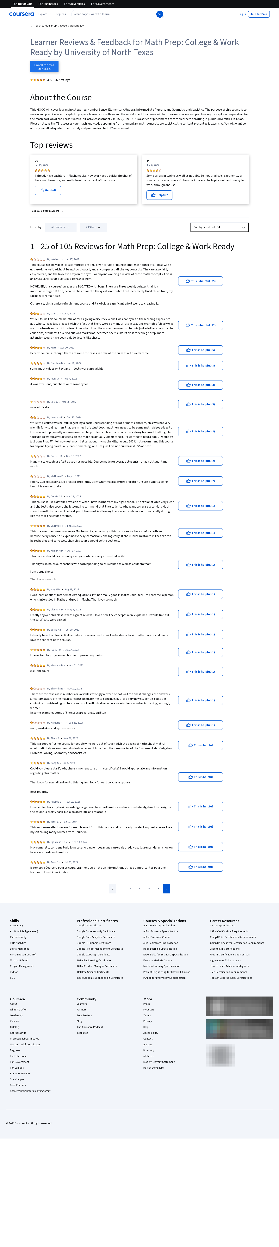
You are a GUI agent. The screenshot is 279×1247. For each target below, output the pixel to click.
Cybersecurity (18, 937)
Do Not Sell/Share (153, 1068)
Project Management (22, 966)
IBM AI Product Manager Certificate (97, 966)
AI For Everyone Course (156, 937)
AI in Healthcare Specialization (160, 943)
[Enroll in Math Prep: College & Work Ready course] (44, 66)
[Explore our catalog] (45, 14)
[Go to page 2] (130, 888)
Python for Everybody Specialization (164, 978)
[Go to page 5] (158, 888)
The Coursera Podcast (90, 1027)
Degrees (15, 1050)
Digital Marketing (19, 949)
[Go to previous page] (112, 888)
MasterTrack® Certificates (25, 1044)
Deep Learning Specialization (160, 949)
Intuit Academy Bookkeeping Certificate (100, 978)
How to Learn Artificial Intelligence (229, 966)
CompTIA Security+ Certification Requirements (237, 943)
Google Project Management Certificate (100, 949)
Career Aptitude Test (222, 926)
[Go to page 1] (120, 888)
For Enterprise (18, 1056)
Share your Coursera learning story (30, 1091)
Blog (79, 1021)
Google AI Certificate (89, 926)
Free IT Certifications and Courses (230, 955)
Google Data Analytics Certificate (96, 937)
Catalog (14, 1027)
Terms (147, 1015)
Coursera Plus (18, 1033)
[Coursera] (21, 14)
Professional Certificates (24, 1039)
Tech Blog (82, 1033)
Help (146, 1027)
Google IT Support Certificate (94, 943)
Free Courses (18, 1085)
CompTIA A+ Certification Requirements (233, 937)
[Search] (159, 14)
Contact (147, 1039)
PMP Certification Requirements (228, 972)
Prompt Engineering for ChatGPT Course (166, 972)
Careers (14, 1021)
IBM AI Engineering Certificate (94, 960)
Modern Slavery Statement (159, 1062)
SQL (12, 978)
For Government (19, 1062)
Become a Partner (20, 1074)
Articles (147, 1044)
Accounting (16, 926)
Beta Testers (84, 1015)
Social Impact (18, 1079)
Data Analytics (18, 943)
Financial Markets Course (157, 960)
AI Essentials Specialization (159, 926)
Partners (82, 1010)
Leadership (16, 1015)
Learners (82, 1004)
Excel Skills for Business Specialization (165, 955)
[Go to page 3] (139, 888)
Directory (148, 1050)
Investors (148, 1010)
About (13, 1004)
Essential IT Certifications (225, 949)
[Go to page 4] (148, 888)
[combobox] (113, 14)
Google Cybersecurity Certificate (96, 931)
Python (14, 972)
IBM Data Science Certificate (93, 972)
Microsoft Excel (19, 960)
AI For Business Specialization (160, 931)
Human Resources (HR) (23, 955)
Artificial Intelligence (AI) (24, 931)
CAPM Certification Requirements (229, 931)
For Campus (17, 1068)
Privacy (147, 1021)
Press (146, 1004)
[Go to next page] (166, 888)
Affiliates (148, 1056)
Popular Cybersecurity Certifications (231, 978)
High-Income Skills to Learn (225, 960)
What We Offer (18, 1010)
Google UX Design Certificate (93, 955)
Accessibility (150, 1033)
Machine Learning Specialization (161, 966)
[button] (60, 14)
